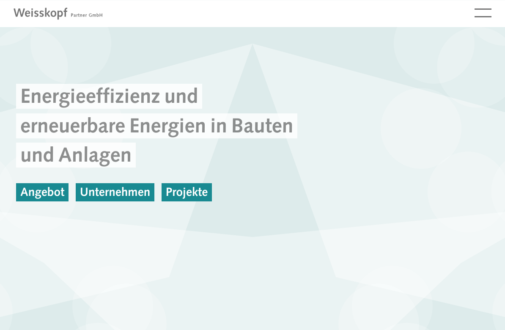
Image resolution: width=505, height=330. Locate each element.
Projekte (187, 192)
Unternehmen (115, 192)
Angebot (42, 192)
